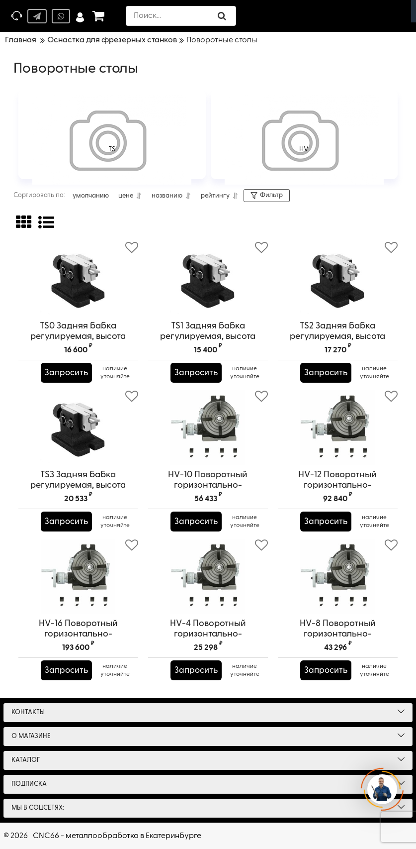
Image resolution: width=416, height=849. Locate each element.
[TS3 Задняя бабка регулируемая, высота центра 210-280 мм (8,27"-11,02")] (78, 427)
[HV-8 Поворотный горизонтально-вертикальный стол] (338, 576)
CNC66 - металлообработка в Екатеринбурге (117, 836)
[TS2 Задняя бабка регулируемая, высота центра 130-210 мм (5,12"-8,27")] (338, 278)
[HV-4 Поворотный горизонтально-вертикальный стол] (208, 576)
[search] (182, 16)
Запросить (67, 372)
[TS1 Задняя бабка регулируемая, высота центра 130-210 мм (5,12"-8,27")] (208, 278)
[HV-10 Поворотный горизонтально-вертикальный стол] (208, 427)
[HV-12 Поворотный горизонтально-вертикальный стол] (338, 427)
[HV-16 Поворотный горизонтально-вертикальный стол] (78, 576)
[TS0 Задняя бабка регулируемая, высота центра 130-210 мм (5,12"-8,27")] (78, 278)
